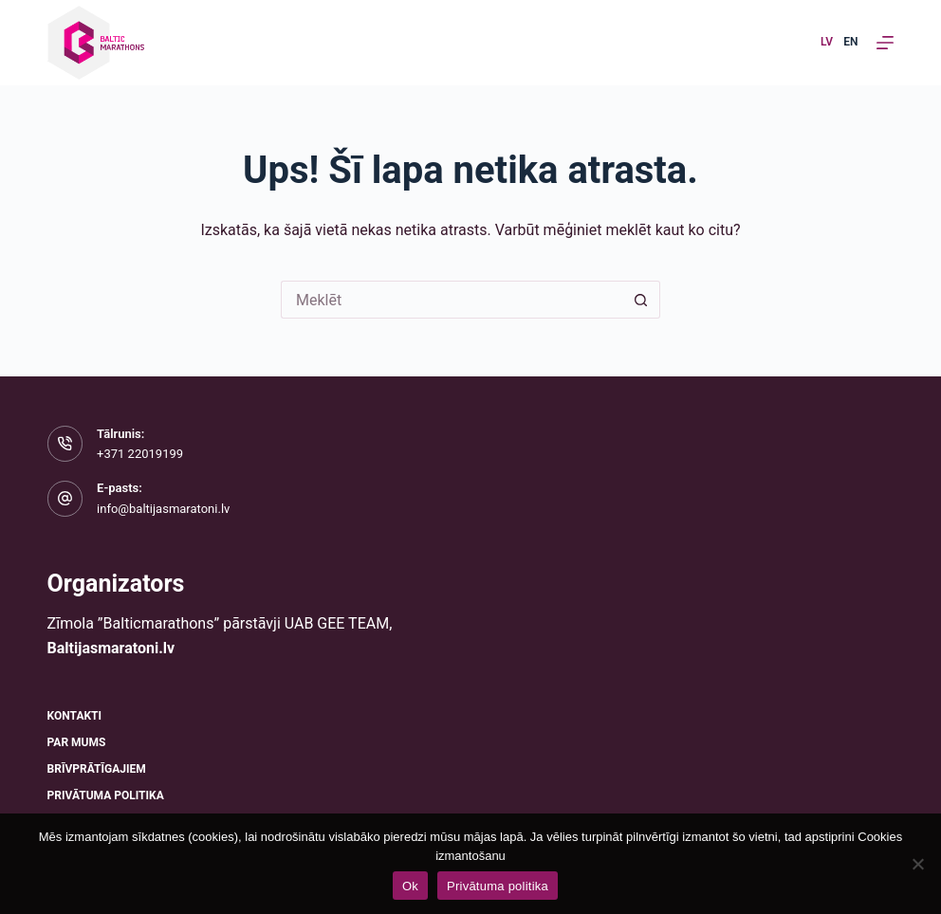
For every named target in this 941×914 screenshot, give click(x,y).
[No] (917, 863)
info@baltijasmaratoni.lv (163, 509)
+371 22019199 (140, 454)
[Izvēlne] (885, 42)
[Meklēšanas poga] (641, 300)
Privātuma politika (105, 795)
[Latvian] (827, 42)
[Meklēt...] (451, 300)
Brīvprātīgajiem (96, 769)
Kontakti (74, 715)
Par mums (76, 742)
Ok (410, 886)
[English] (850, 42)
